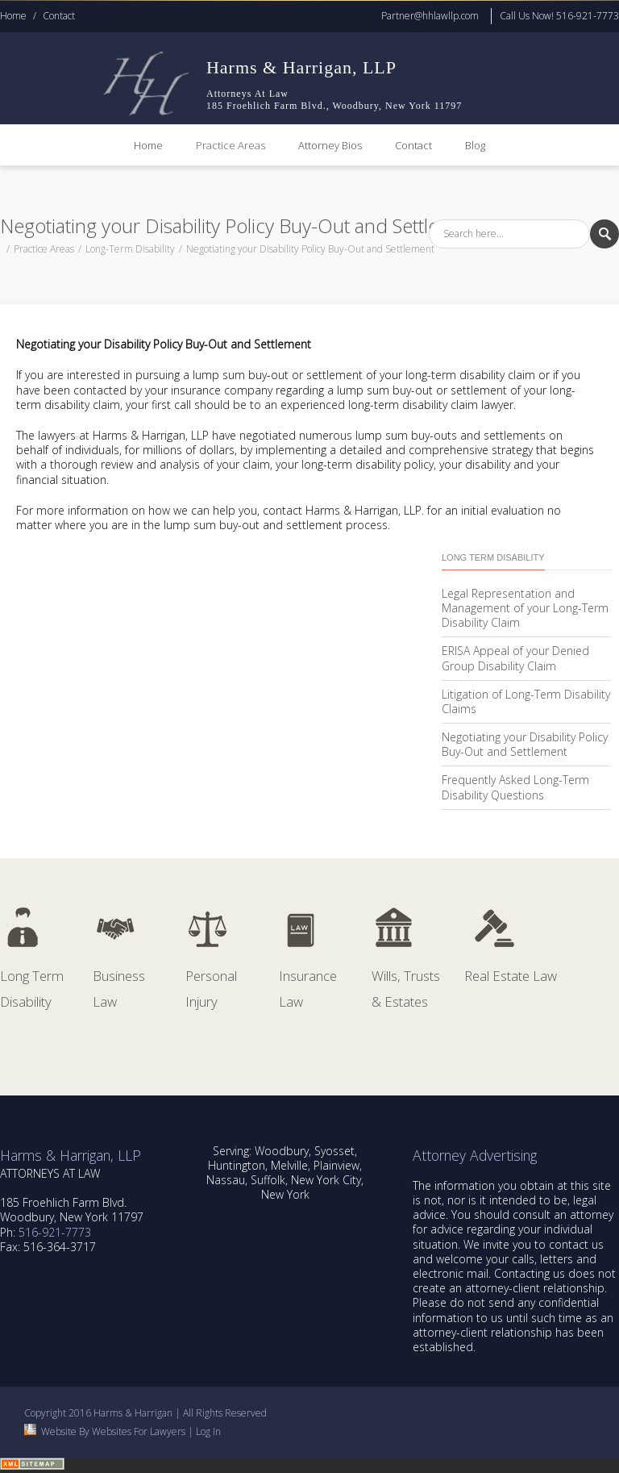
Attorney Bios (330, 145)
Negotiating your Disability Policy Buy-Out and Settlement (525, 744)
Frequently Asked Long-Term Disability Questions (515, 787)
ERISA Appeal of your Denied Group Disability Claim (515, 658)
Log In (208, 1431)
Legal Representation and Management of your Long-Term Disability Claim (525, 608)
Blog (475, 145)
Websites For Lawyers (138, 1431)
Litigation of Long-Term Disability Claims (526, 701)
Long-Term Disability (130, 249)
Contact (59, 16)
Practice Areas (230, 145)
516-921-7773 (55, 1232)
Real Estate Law (510, 975)
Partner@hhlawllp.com (430, 16)
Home (13, 16)
